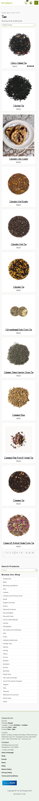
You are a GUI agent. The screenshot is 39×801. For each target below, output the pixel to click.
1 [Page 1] (5, 553)
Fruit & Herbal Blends (10, 620)
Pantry (5, 654)
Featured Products (9, 609)
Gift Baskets (7, 626)
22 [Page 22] (29, 553)
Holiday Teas (7, 643)
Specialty (6, 671)
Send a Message (8, 752)
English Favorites (9, 603)
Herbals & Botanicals (10, 640)
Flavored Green (8, 616)
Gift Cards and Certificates (12, 630)
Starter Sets (7, 674)
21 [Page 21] (26, 553)
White (5, 701)
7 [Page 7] (19, 553)
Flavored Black (8, 613)
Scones (5, 667)
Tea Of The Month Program (12, 681)
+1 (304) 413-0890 (8, 750)
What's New (7, 698)
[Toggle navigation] (36, 3)
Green (5, 637)
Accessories (7, 579)
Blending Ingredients (10, 585)
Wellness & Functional (10, 695)
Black (5, 582)
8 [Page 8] (21, 553)
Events (5, 606)
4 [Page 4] (12, 553)
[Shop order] (19, 25)
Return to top (19, 794)
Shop (8, 12)
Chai (4, 589)
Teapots (5, 684)
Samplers (6, 664)
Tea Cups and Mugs (10, 678)
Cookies (5, 592)
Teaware (6, 691)
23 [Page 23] (33, 553)
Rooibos (5, 661)
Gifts (4, 633)
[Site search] (18, 570)
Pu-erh (5, 657)
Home (4, 12)
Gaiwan (5, 623)
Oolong (5, 650)
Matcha (5, 647)
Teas (12, 12)
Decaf (5, 599)
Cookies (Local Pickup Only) (12, 596)
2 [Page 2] (7, 553)
